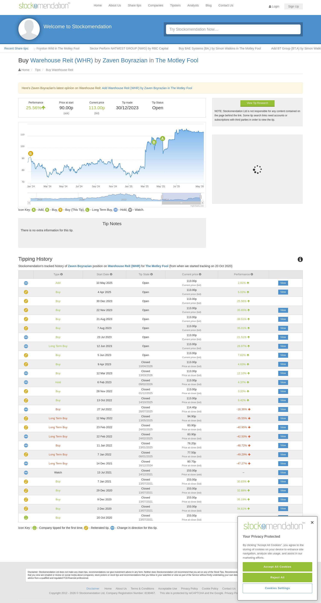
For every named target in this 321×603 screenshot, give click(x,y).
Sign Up (293, 6)
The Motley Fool (176, 60)
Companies (155, 5)
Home (98, 5)
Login (274, 6)
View (283, 282)
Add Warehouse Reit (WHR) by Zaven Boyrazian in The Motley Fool (147, 88)
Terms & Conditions (142, 588)
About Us (115, 5)
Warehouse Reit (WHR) (61, 60)
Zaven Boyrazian (125, 60)
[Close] (312, 551)
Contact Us (226, 5)
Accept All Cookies (277, 595)
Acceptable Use (167, 588)
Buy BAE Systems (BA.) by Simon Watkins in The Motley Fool (226, 48)
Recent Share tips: (16, 48)
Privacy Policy (189, 588)
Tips (37, 70)
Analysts (193, 5)
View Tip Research (257, 103)
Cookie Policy (210, 588)
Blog (209, 5)
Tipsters (175, 5)
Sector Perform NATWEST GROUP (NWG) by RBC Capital (135, 48)
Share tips (134, 5)
